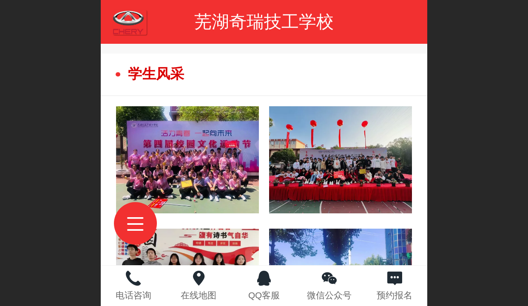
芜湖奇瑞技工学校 (264, 21)
